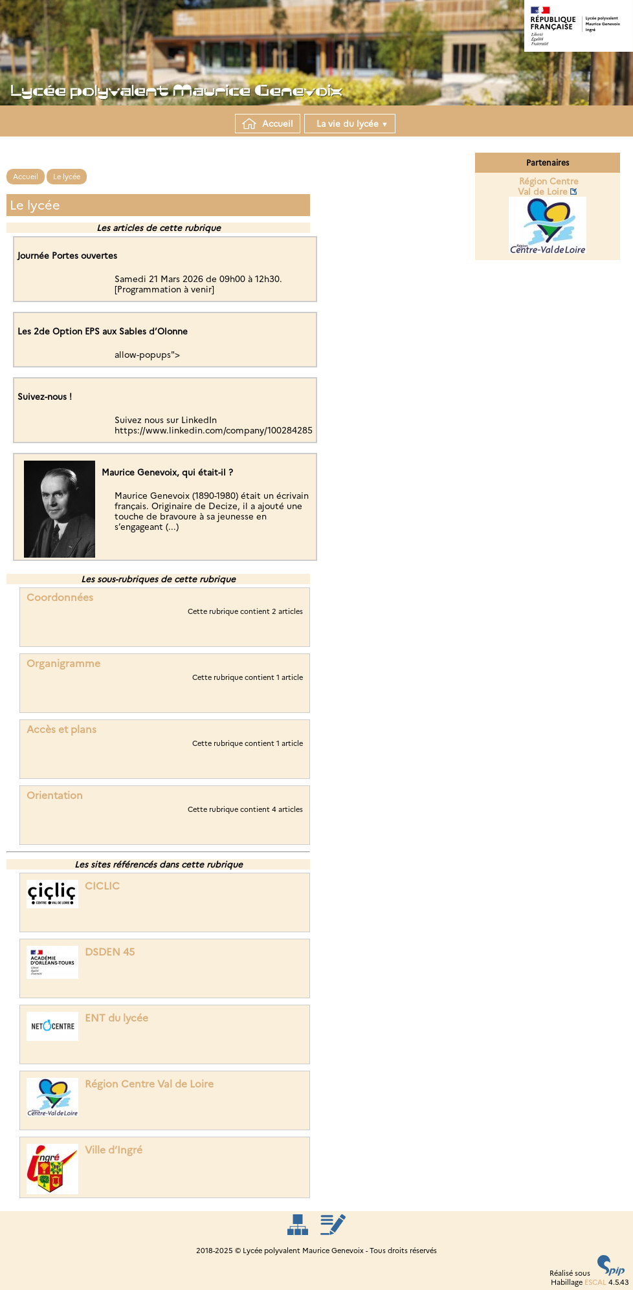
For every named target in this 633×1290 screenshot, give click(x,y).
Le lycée (66, 176)
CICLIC (102, 886)
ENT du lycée (116, 1018)
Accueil (267, 123)
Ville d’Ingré (113, 1150)
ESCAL (595, 1282)
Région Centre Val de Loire (149, 1084)
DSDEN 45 (110, 952)
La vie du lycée (349, 123)
